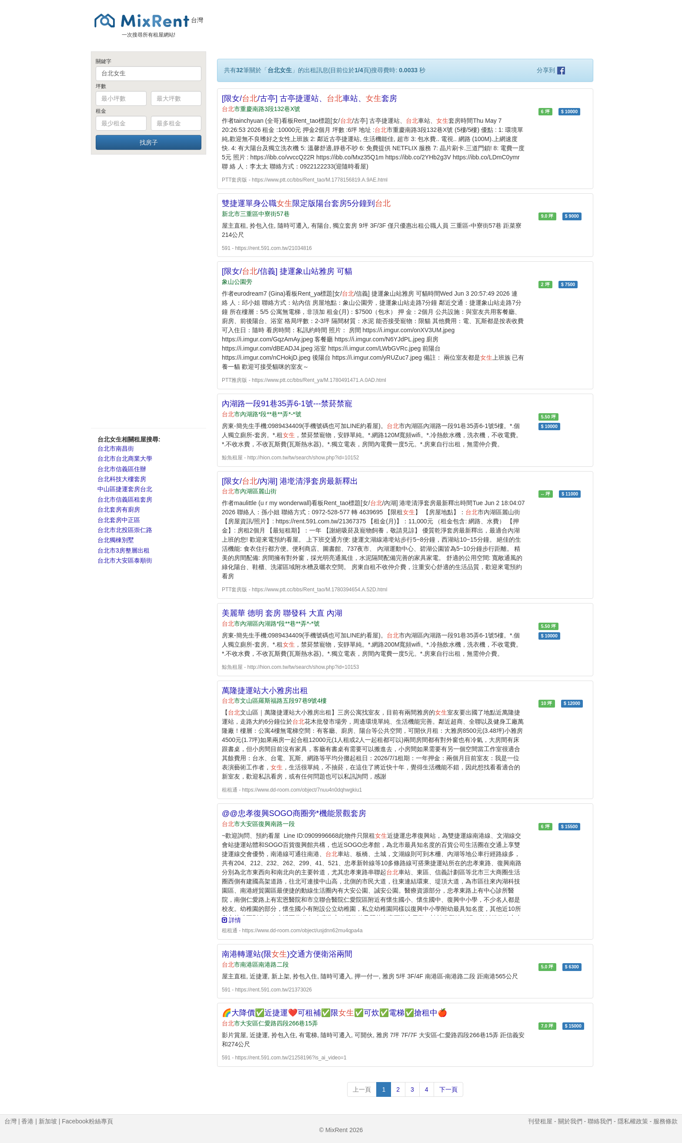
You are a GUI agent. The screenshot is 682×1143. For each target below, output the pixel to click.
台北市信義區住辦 (121, 468)
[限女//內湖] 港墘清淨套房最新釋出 (290, 481)
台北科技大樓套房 (121, 478)
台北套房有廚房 (118, 509)
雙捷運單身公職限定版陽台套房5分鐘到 (306, 203)
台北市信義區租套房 (124, 499)
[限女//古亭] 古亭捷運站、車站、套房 (309, 98)
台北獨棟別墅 (115, 539)
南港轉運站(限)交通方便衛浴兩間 (287, 954)
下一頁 (448, 1089)
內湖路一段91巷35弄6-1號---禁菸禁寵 (287, 403)
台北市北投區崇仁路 (124, 529)
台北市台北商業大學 (124, 458)
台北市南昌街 (115, 448)
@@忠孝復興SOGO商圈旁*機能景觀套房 (294, 813)
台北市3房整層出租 (123, 550)
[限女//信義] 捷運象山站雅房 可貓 (287, 271)
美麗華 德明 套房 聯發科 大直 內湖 (282, 613)
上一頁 (362, 1089)
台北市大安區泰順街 (124, 560)
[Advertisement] (148, 290)
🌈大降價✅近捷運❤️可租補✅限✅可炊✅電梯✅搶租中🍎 (334, 1012)
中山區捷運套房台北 (124, 489)
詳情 (231, 920)
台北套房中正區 (118, 519)
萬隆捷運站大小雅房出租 (265, 690)
